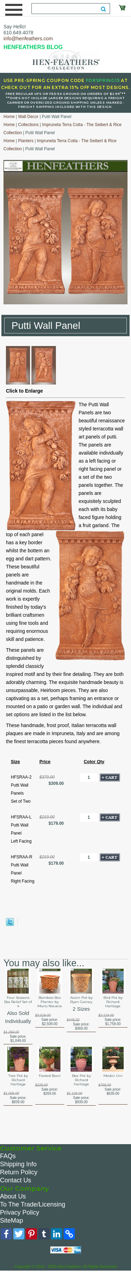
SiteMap (11, 1220)
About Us (13, 1196)
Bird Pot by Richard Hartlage (113, 1002)
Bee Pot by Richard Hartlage (81, 1080)
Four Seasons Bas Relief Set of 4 (18, 1002)
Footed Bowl (49, 1076)
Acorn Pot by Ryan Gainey (81, 1000)
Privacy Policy (19, 1212)
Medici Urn (113, 1076)
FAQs (8, 1156)
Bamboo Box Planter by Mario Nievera (49, 1002)
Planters (26, 140)
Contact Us (15, 1180)
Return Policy (18, 1172)
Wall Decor (28, 116)
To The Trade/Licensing (32, 1204)
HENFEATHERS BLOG (33, 47)
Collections (28, 124)
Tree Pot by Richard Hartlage (18, 1080)
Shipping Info (18, 1164)
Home (9, 116)
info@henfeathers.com (28, 38)
